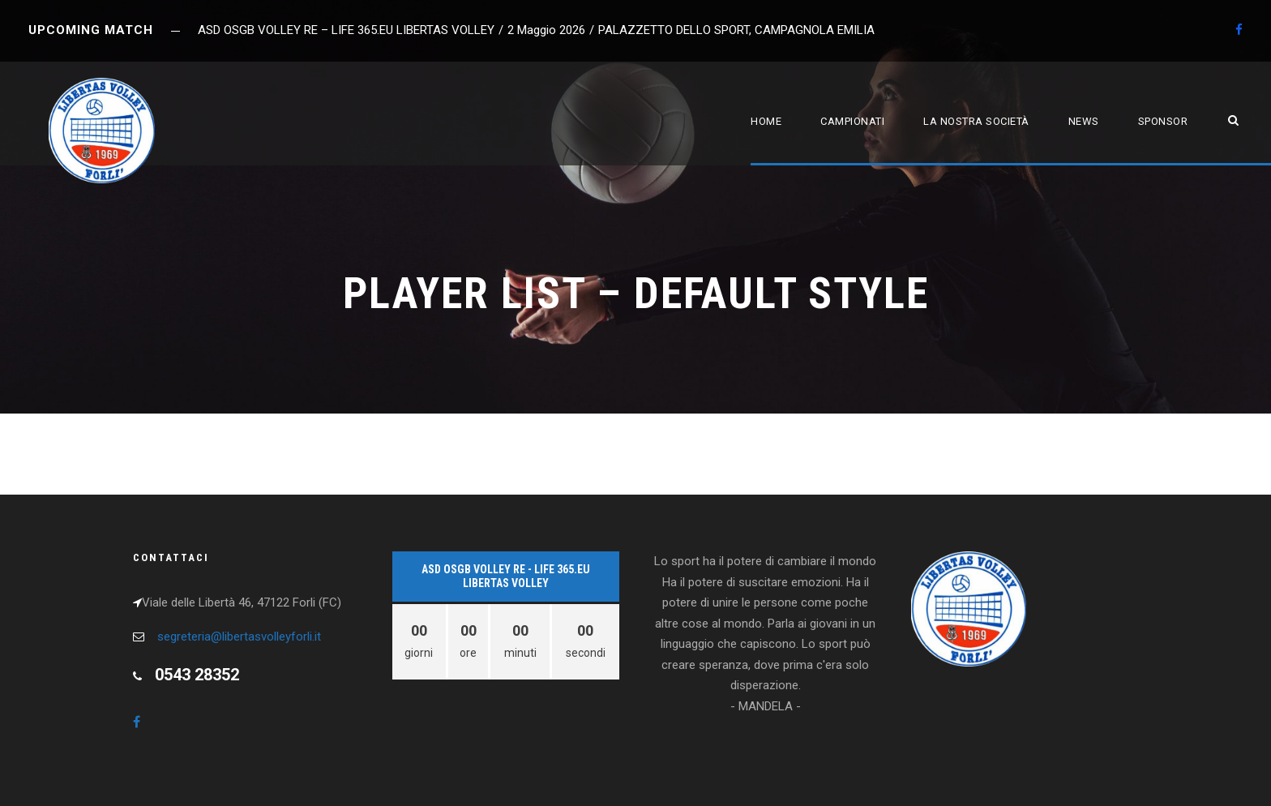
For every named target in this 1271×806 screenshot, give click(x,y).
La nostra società (976, 121)
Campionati (852, 121)
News (1083, 121)
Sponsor (1163, 121)
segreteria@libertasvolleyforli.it (239, 636)
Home (766, 121)
